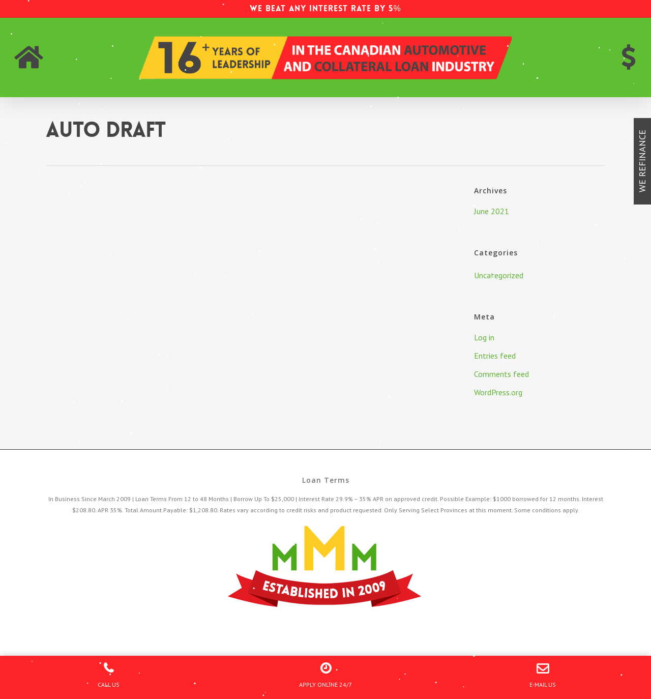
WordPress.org (498, 392)
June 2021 (491, 211)
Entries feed (495, 356)
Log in (484, 337)
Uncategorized (498, 275)
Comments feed (501, 374)
